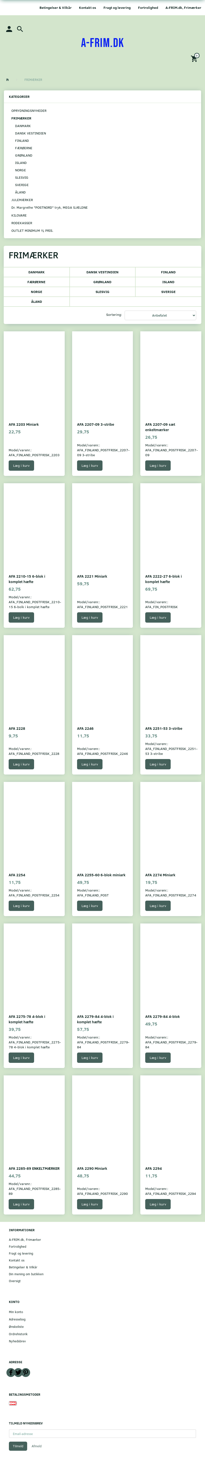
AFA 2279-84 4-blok (162, 1016)
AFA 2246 (85, 728)
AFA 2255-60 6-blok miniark (101, 874)
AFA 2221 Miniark (92, 576)
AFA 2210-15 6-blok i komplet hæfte (27, 578)
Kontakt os (87, 7)
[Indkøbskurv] (194, 58)
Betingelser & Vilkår (56, 7)
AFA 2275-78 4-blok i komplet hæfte (27, 1019)
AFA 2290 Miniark (92, 1168)
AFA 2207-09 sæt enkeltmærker (160, 427)
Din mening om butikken (26, 1274)
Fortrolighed (148, 7)
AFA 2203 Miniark (24, 424)
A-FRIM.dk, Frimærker (183, 7)
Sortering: (114, 314)
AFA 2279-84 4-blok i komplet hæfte (95, 1019)
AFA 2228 (17, 728)
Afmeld (36, 1446)
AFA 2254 (17, 874)
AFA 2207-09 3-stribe (95, 424)
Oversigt (15, 1281)
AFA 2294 (153, 1168)
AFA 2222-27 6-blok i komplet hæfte (163, 578)
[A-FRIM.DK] (102, 43)
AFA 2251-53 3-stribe (163, 728)
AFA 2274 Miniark (160, 874)
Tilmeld (18, 1446)
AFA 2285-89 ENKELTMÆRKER (34, 1168)
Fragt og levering (117, 7)
